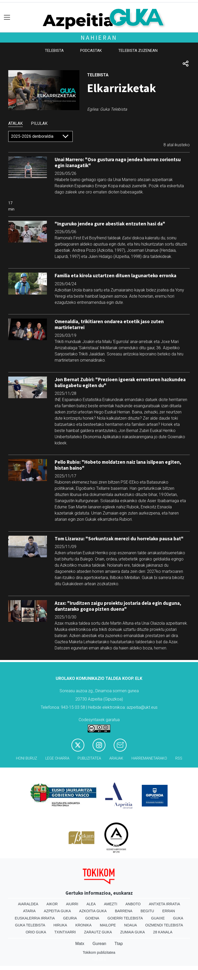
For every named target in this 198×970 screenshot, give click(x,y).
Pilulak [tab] (39, 123)
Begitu (147, 911)
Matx (79, 943)
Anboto (133, 904)
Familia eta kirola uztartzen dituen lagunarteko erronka (115, 275)
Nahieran (99, 38)
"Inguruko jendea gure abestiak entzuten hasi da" (110, 224)
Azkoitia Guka (93, 911)
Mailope (108, 925)
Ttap (118, 943)
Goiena (92, 918)
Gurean (99, 943)
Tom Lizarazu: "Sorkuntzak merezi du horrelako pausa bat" (119, 538)
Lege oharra (57, 758)
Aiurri (72, 904)
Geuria (70, 918)
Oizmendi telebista (164, 925)
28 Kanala (162, 932)
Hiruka (60, 925)
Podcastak (91, 50)
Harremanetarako (149, 758)
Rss (178, 758)
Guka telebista (30, 925)
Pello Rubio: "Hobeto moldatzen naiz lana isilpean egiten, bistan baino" (118, 465)
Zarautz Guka (98, 932)
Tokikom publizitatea (99, 952)
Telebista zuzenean (138, 50)
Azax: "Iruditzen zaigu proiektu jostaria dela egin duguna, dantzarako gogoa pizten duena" (118, 606)
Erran (168, 911)
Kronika (83, 925)
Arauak (116, 758)
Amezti (110, 904)
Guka (178, 918)
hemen (160, 648)
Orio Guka (36, 932)
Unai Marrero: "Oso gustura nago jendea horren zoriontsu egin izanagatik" (118, 162)
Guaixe (158, 918)
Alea (91, 904)
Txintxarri (65, 932)
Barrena (124, 911)
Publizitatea (89, 758)
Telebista (54, 50)
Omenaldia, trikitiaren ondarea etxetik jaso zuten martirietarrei (109, 324)
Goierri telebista (125, 918)
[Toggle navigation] (7, 17)
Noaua (130, 925)
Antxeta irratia (164, 904)
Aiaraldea (28, 904)
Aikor (52, 904)
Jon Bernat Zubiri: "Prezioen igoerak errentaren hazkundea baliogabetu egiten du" (120, 382)
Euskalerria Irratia (35, 918)
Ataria (29, 911)
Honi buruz (26, 758)
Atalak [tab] (15, 123)
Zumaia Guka (132, 932)
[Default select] (40, 136)
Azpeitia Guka (57, 911)
